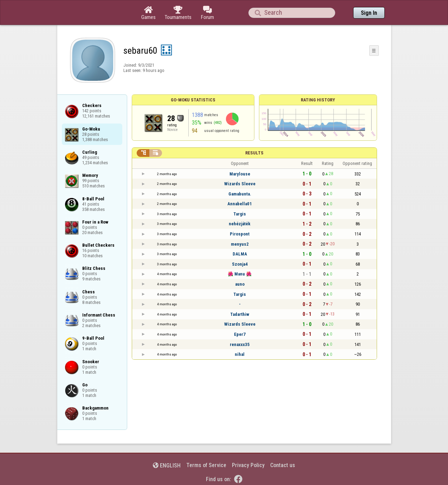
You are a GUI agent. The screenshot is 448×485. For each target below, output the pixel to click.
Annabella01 (239, 203)
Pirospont (239, 234)
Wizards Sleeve (239, 183)
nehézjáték (240, 223)
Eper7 (240, 334)
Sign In (369, 12)
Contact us (282, 465)
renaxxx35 (240, 344)
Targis (239, 214)
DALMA (240, 254)
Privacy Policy (248, 465)
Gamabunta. (239, 194)
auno (240, 284)
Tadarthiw (239, 314)
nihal (240, 354)
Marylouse (239, 174)
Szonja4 (240, 264)
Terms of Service (206, 465)
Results (254, 152)
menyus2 (240, 244)
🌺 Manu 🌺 (240, 274)
